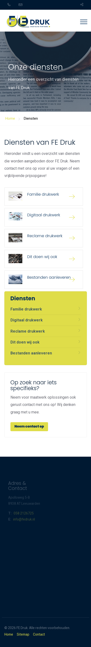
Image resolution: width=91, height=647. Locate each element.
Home (8, 634)
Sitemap (23, 634)
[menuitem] (12, 5)
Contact (39, 634)
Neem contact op (29, 426)
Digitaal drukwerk (26, 320)
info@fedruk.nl (24, 519)
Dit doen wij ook (25, 342)
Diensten (31, 118)
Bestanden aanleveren (31, 353)
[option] (45, 56)
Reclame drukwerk (27, 331)
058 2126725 (24, 513)
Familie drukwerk (26, 309)
